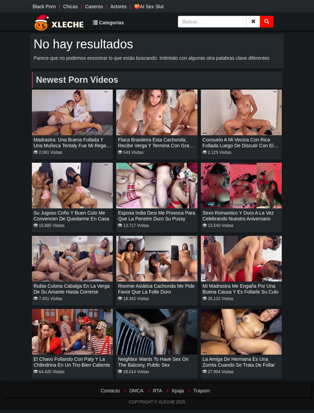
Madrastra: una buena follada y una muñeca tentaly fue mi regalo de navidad (72, 145)
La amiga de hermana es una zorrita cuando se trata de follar (239, 362)
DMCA (136, 390)
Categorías (108, 22)
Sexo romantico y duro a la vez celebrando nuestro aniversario (238, 215)
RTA (157, 390)
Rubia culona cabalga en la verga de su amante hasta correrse (72, 289)
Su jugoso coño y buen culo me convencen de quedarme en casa (71, 215)
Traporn (201, 390)
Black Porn (44, 6)
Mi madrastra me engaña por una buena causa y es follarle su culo (240, 289)
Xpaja (178, 390)
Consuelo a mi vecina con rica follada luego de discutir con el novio (238, 145)
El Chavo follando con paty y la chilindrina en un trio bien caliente (72, 362)
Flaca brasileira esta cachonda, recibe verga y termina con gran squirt (155, 145)
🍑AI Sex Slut (149, 6)
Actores (118, 6)
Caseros (94, 6)
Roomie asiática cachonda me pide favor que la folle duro (156, 289)
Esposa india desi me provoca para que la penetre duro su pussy (156, 215)
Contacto (110, 390)
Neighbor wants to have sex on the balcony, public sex (153, 362)
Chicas (70, 6)
